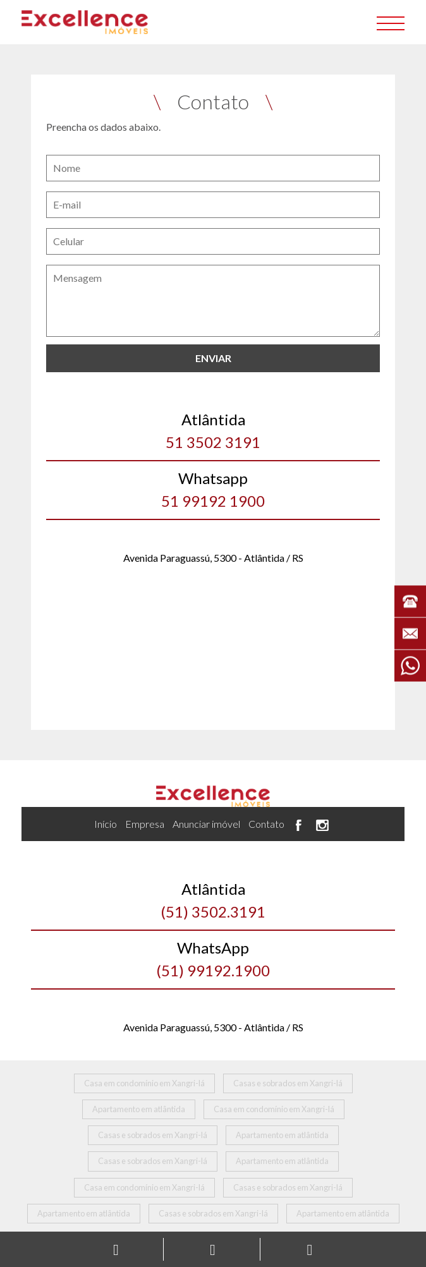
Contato (266, 824)
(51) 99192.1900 (213, 958)
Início (105, 824)
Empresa (144, 824)
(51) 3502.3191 (213, 899)
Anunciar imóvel (206, 824)
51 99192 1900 (213, 488)
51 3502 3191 (213, 429)
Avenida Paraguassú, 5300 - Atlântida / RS (213, 558)
